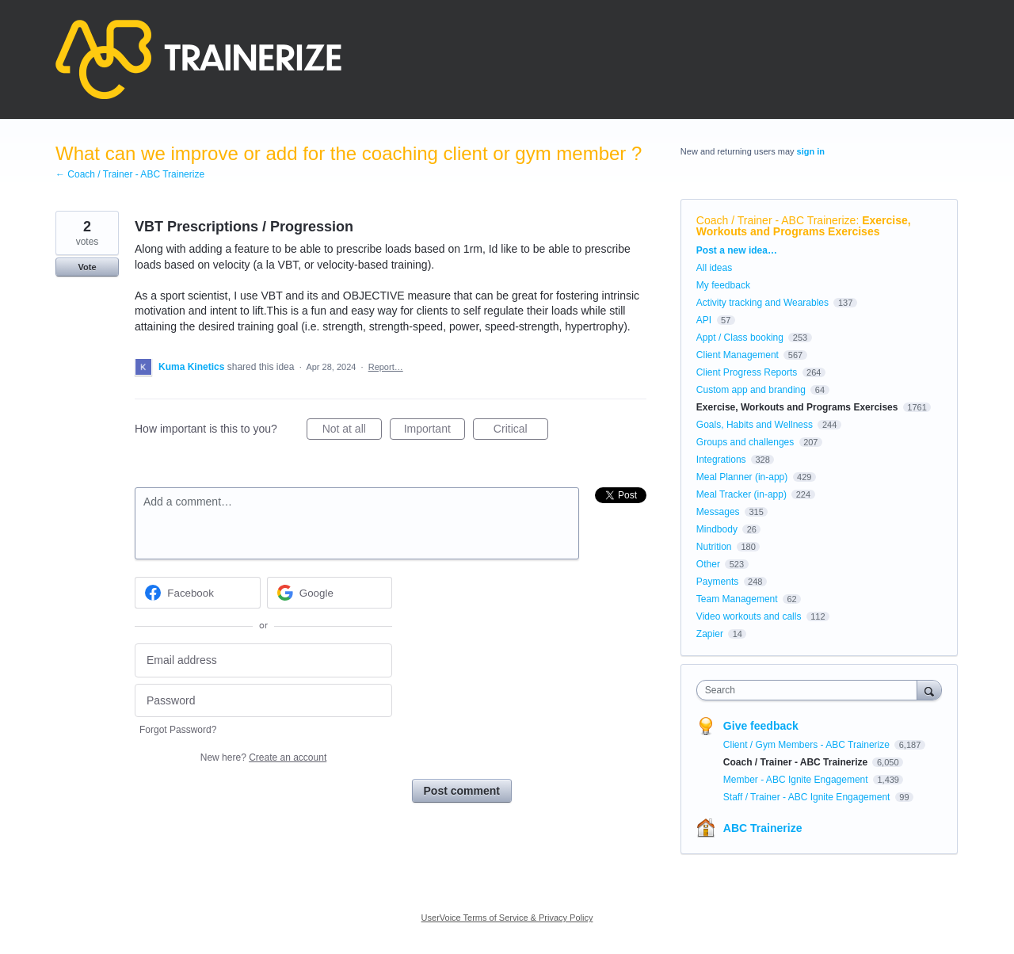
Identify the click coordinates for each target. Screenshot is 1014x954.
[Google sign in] (330, 593)
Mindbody (717, 529)
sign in (811, 151)
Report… (385, 367)
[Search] (929, 690)
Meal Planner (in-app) (741, 477)
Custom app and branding (751, 389)
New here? (263, 757)
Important (434, 431)
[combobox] (810, 690)
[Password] (263, 701)
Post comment (462, 790)
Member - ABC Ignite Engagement (797, 779)
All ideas (714, 267)
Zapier (709, 633)
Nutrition (714, 546)
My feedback (723, 285)
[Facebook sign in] (198, 593)
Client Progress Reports (746, 372)
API (703, 320)
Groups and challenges (745, 442)
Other (708, 564)
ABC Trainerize (762, 828)
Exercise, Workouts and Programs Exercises (803, 226)
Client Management (737, 355)
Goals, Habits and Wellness (754, 424)
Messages (718, 511)
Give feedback (761, 725)
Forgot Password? (177, 729)
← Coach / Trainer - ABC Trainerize (129, 174)
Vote (87, 267)
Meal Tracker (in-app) (741, 494)
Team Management (737, 599)
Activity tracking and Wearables (762, 302)
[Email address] (263, 660)
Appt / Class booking (739, 337)
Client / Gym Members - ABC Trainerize (807, 744)
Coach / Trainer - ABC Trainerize (776, 220)
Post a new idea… (736, 250)
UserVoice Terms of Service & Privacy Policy (507, 917)
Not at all (352, 431)
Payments (717, 581)
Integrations (721, 459)
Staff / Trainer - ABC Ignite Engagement (808, 797)
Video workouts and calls (749, 616)
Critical (521, 431)
